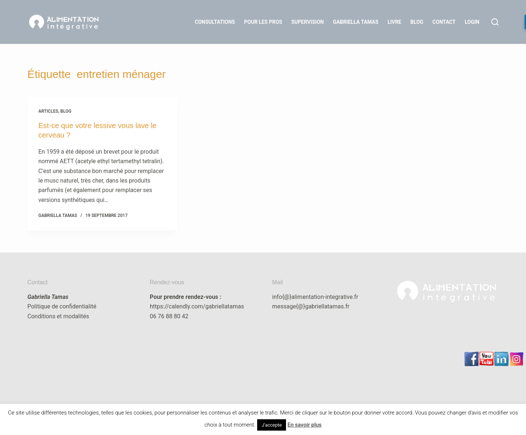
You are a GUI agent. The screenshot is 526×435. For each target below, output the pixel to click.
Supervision (307, 22)
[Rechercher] (495, 22)
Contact (444, 22)
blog (65, 111)
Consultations (215, 22)
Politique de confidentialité (61, 306)
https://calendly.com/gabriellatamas (197, 306)
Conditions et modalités (58, 316)
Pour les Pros (263, 22)
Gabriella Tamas (355, 22)
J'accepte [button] (272, 425)
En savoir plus (304, 424)
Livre (394, 22)
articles (48, 111)
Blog (417, 22)
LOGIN (472, 22)
